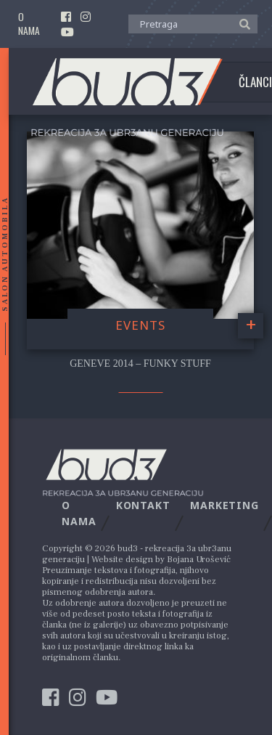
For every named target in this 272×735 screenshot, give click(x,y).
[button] (241, 23)
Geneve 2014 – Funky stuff (140, 363)
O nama (29, 24)
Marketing (224, 505)
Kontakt (143, 505)
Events (140, 325)
